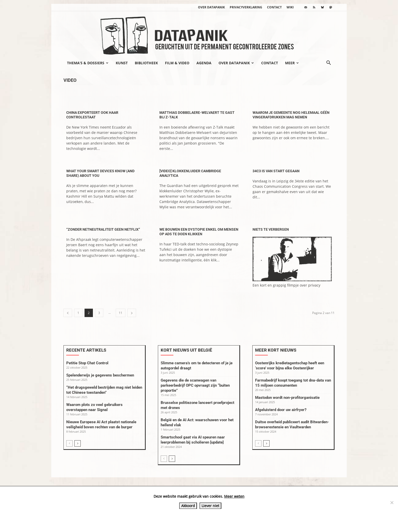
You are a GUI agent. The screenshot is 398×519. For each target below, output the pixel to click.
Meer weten (234, 496)
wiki (290, 7)
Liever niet (210, 505)
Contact (274, 7)
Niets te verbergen (271, 229)
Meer (292, 62)
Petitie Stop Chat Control (87, 363)
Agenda (203, 62)
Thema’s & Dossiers (87, 62)
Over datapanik (211, 7)
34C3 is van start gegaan (276, 171)
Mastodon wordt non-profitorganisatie (287, 397)
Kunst (122, 62)
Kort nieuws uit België (186, 350)
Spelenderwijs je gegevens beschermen (100, 375)
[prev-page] (67, 313)
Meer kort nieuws (275, 350)
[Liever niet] (391, 502)
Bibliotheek (146, 62)
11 (120, 313)
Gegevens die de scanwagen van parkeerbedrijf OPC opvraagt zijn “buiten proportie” (195, 385)
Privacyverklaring (246, 7)
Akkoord (188, 505)
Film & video (177, 62)
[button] (328, 63)
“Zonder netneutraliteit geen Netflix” (103, 229)
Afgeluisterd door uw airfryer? (280, 409)
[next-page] (131, 313)
